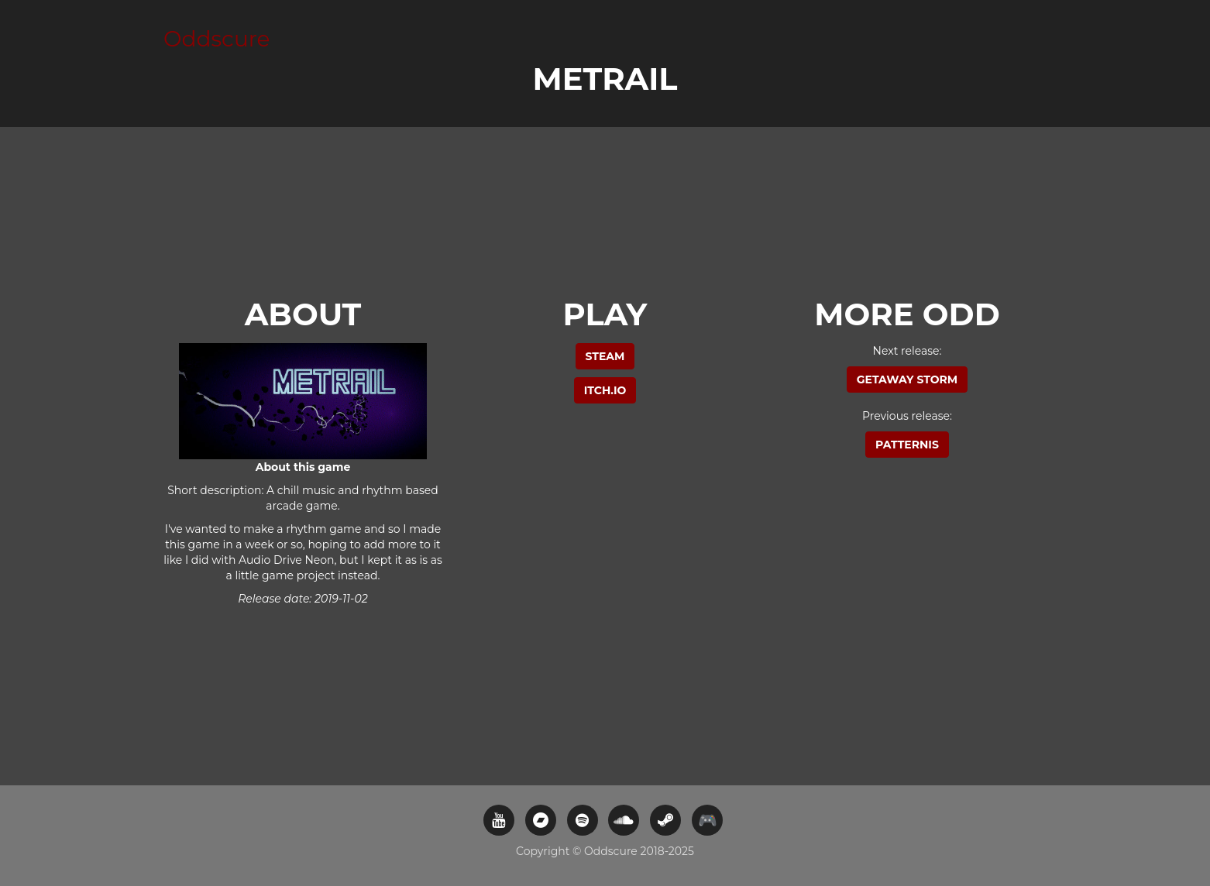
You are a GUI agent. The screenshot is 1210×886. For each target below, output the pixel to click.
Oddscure (216, 39)
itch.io (605, 390)
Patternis (907, 445)
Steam (605, 356)
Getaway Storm (907, 379)
